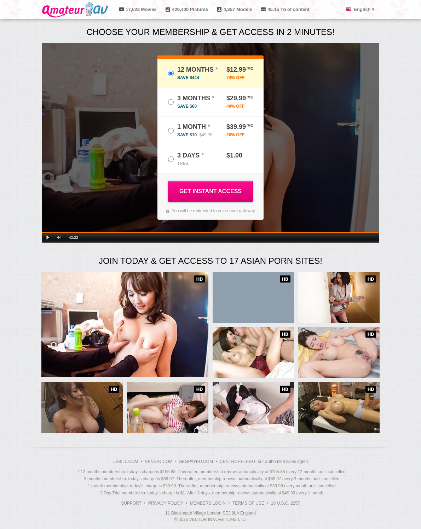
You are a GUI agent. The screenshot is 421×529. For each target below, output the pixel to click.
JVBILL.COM (126, 461)
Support (131, 503)
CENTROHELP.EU (237, 461)
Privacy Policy (165, 503)
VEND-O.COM (158, 461)
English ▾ (364, 9)
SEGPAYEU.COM (196, 461)
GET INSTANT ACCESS (210, 191)
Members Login (208, 503)
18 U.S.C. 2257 (285, 503)
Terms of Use (248, 503)
